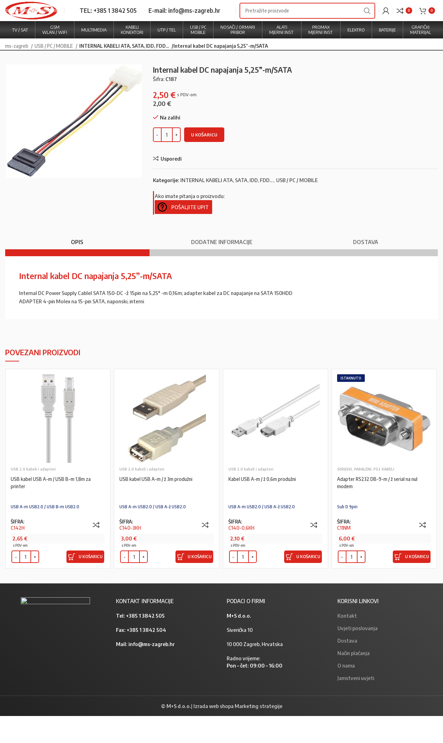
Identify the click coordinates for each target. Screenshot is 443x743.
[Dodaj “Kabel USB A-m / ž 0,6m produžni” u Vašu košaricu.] (303, 584)
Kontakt (347, 642)
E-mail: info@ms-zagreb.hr (184, 24)
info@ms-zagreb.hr (151, 671)
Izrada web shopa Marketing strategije (237, 733)
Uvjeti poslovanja (357, 655)
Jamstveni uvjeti (355, 705)
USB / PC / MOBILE (54, 73)
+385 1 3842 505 (145, 642)
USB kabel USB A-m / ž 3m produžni (158, 506)
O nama (346, 692)
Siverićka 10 (240, 657)
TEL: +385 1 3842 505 (108, 24)
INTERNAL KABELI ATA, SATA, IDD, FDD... (122, 73)
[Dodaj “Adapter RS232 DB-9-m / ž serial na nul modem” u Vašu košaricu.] (412, 584)
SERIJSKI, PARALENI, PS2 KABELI (365, 496)
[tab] (77, 266)
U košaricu (204, 161)
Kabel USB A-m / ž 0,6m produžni (265, 506)
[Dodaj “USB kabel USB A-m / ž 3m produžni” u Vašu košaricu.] (194, 584)
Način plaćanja (353, 680)
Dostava (347, 667)
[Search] (307, 24)
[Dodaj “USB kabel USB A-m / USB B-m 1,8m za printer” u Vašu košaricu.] (85, 584)
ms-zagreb (17, 73)
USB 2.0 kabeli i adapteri (33, 496)
